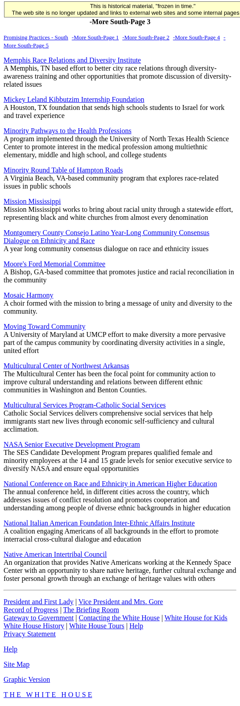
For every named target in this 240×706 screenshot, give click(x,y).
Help (136, 626)
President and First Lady (39, 601)
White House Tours (96, 626)
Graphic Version (27, 679)
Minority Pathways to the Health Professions (68, 130)
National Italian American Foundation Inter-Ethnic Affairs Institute (99, 523)
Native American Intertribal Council (55, 554)
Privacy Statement (30, 634)
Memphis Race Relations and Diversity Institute (72, 60)
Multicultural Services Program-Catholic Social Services (85, 405)
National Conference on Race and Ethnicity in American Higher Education (110, 483)
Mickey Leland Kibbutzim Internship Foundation (74, 99)
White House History (34, 626)
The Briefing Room (91, 610)
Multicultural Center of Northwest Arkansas (66, 366)
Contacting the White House (119, 618)
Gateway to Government (39, 618)
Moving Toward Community (44, 326)
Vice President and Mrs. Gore (121, 601)
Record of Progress (31, 610)
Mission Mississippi (32, 201)
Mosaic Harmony (29, 295)
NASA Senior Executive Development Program (72, 444)
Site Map (16, 664)
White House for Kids (196, 618)
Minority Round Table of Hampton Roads (63, 170)
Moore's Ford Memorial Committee (54, 264)
